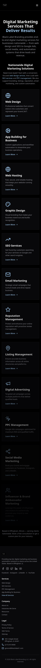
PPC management (24, 78)
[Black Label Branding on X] (11, 568)
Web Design (6, 583)
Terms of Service (8, 628)
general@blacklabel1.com (14, 648)
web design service (17, 75)
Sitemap (5, 634)
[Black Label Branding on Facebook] (3, 568)
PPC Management (8, 589)
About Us (5, 605)
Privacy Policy (6, 625)
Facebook (5, 573)
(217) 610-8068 (10, 645)
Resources (5, 612)
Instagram (13, 573)
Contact (4, 615)
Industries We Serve (9, 608)
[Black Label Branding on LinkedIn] (16, 568)
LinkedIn (22, 573)
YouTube (31, 573)
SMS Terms (6, 631)
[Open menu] (37, 5)
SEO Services (6, 586)
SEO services (7, 78)
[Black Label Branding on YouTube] (20, 568)
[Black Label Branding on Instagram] (7, 568)
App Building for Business (11, 592)
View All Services (8, 595)
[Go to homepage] (4, 554)
